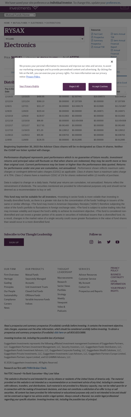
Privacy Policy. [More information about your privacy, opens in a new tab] (33, 77)
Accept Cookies (100, 87)
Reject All (74, 87)
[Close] (112, 62)
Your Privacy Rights (29, 87)
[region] (65, 76)
